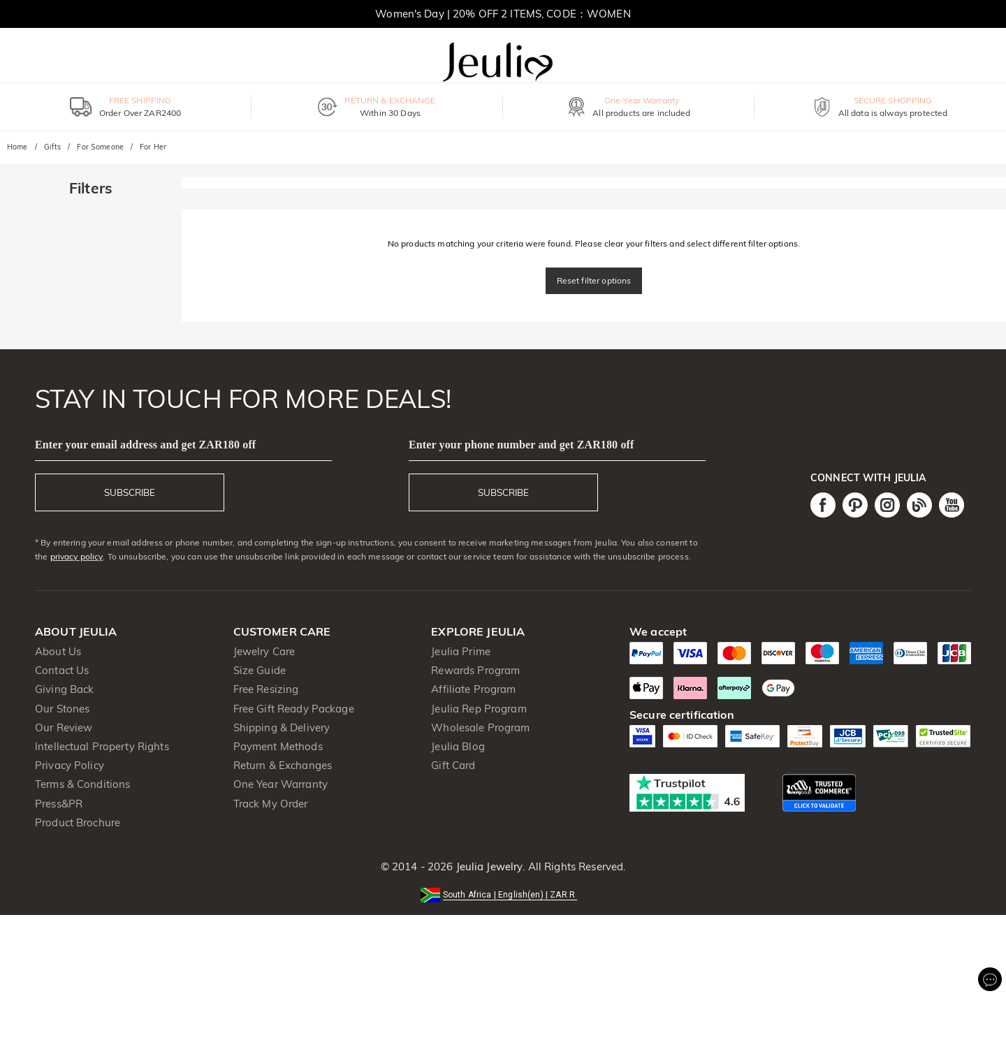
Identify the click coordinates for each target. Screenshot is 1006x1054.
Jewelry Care (264, 651)
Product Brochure (77, 822)
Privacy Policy (69, 765)
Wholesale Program (480, 727)
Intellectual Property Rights (102, 746)
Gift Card (453, 765)
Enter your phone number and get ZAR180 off (521, 445)
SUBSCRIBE (129, 492)
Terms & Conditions (82, 784)
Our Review (63, 727)
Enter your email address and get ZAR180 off (145, 445)
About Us (58, 651)
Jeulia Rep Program (478, 708)
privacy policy (76, 556)
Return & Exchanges (282, 765)
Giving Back (64, 689)
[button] (503, 893)
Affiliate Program (473, 689)
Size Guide (259, 670)
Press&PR (58, 803)
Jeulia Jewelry (488, 866)
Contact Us (62, 670)
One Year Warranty (280, 784)
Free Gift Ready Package (293, 708)
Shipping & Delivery (281, 727)
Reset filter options (594, 280)
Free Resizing (266, 689)
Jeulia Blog (457, 746)
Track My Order (270, 803)
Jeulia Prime (460, 651)
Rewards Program (475, 670)
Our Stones (62, 708)
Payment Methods (278, 746)
